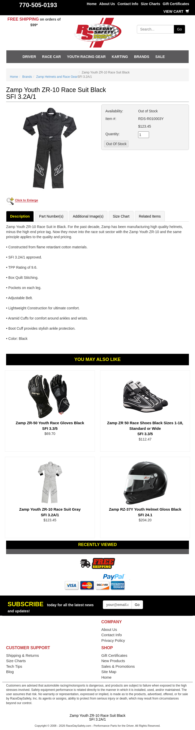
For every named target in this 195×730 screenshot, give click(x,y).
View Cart (176, 11)
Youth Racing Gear (86, 57)
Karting (120, 57)
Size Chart (121, 216)
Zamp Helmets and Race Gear (56, 77)
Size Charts (150, 4)
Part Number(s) (51, 216)
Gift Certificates (176, 4)
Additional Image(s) (88, 216)
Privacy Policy (113, 640)
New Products (113, 661)
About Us (107, 4)
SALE (160, 57)
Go (179, 29)
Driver (29, 57)
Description (20, 216)
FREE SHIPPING (23, 19)
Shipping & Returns (22, 655)
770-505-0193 (38, 5)
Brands (141, 57)
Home (92, 4)
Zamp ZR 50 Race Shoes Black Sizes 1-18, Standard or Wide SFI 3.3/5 (145, 428)
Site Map (108, 672)
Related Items (150, 216)
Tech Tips (14, 666)
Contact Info (128, 4)
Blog (10, 672)
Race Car (51, 57)
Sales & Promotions (118, 666)
